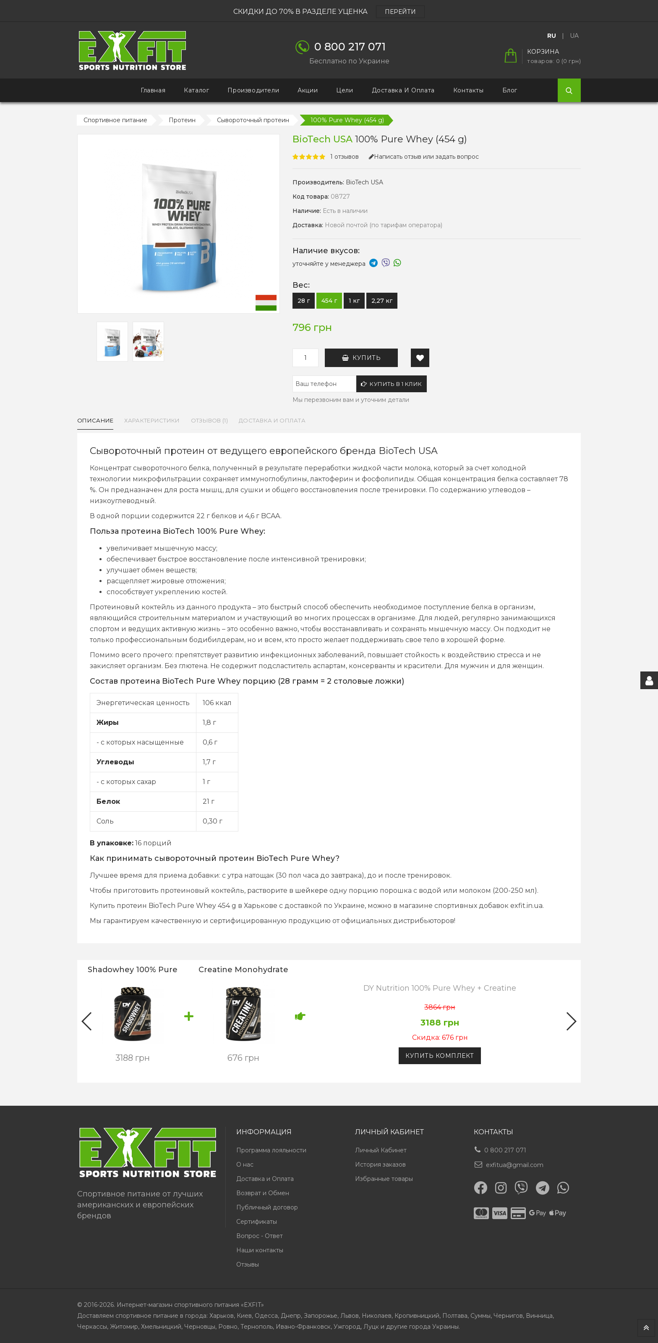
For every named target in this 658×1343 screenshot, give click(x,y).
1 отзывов (344, 156)
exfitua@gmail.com (514, 1165)
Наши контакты (259, 1250)
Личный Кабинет (381, 1150)
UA (574, 35)
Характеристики (152, 420)
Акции (308, 90)
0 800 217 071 (505, 1150)
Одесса (266, 1315)
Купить (361, 358)
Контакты (468, 90)
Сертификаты (256, 1221)
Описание (95, 420)
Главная (153, 90)
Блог (509, 90)
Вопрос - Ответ (259, 1236)
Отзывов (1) (209, 420)
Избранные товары (384, 1179)
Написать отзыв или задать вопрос (424, 156)
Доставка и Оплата (403, 90)
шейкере (311, 890)
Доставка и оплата (272, 420)
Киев (244, 1315)
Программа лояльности (271, 1150)
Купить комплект (439, 1056)
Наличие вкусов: (326, 250)
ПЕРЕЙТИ (400, 12)
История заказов (380, 1164)
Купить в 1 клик (391, 383)
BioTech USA (364, 182)
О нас (244, 1164)
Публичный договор (267, 1207)
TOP (646, 1328)
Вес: (301, 285)
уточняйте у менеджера (346, 264)
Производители (253, 90)
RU (551, 35)
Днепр (291, 1315)
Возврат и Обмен (262, 1193)
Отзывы (247, 1264)
